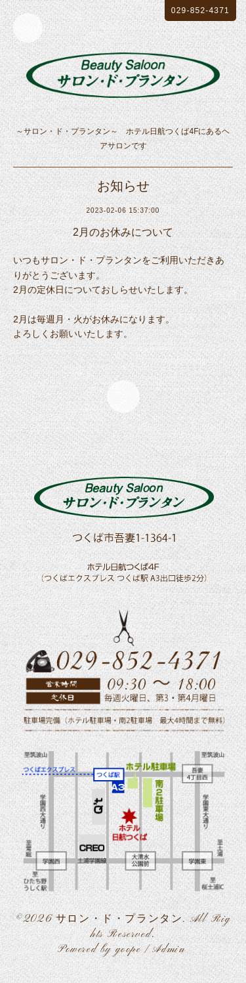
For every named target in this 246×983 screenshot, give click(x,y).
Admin (168, 949)
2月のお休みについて (123, 232)
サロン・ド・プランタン (119, 919)
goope (128, 949)
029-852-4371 (200, 10)
